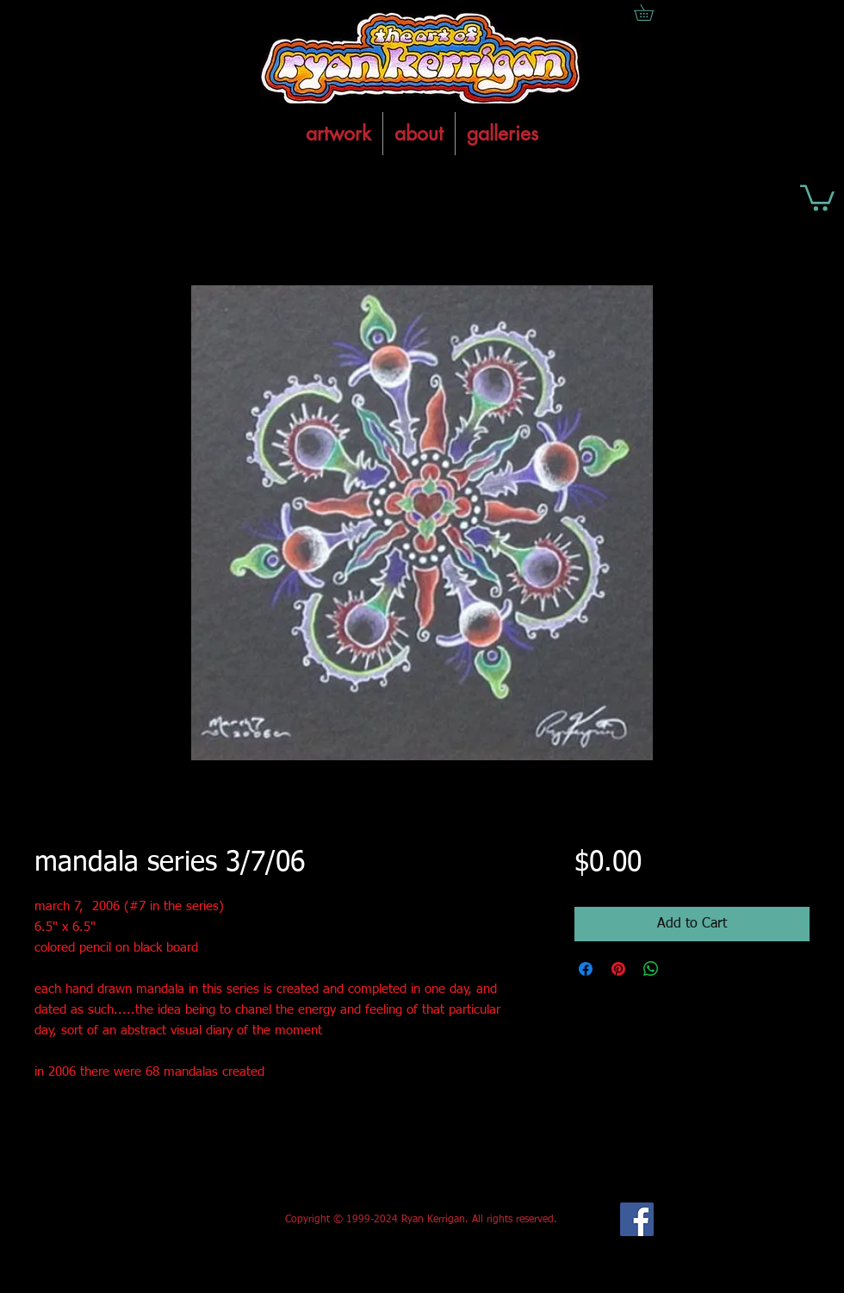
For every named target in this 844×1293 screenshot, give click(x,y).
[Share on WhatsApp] (651, 969)
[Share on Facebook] (585, 969)
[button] (817, 196)
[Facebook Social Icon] (637, 1219)
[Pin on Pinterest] (618, 969)
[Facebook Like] (162, 1219)
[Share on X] (683, 969)
